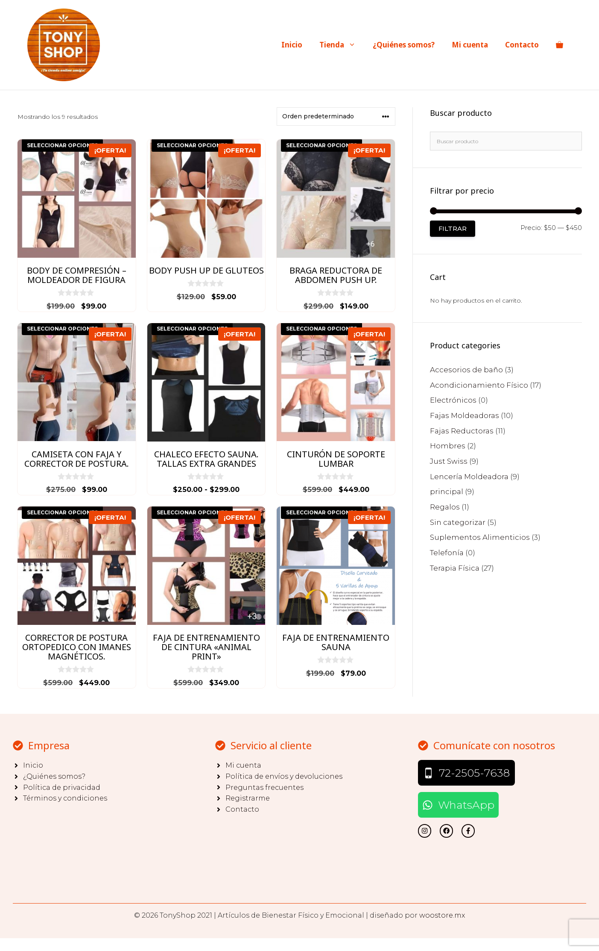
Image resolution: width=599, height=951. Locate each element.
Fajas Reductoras (462, 431)
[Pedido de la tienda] (336, 116)
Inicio (291, 45)
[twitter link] (424, 830)
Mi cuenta (470, 45)
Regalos (445, 507)
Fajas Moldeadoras (464, 415)
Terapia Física (454, 568)
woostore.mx (442, 915)
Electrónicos (453, 400)
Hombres (447, 446)
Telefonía (447, 552)
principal (446, 491)
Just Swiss (449, 461)
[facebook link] (468, 830)
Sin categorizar (457, 522)
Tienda (341, 45)
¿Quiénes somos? (404, 45)
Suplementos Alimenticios (480, 537)
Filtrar (452, 229)
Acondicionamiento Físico (479, 385)
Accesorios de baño (466, 369)
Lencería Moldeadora (469, 476)
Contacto (522, 45)
